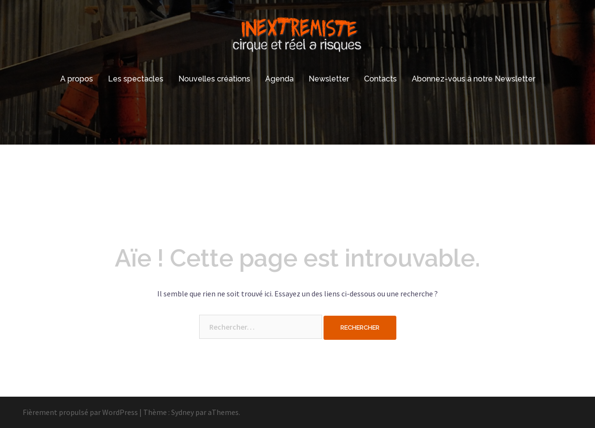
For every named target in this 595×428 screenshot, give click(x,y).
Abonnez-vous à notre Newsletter (473, 78)
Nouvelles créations (214, 78)
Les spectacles (135, 78)
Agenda (279, 78)
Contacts (380, 78)
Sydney (182, 412)
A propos (76, 78)
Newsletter (329, 78)
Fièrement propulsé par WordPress (80, 412)
